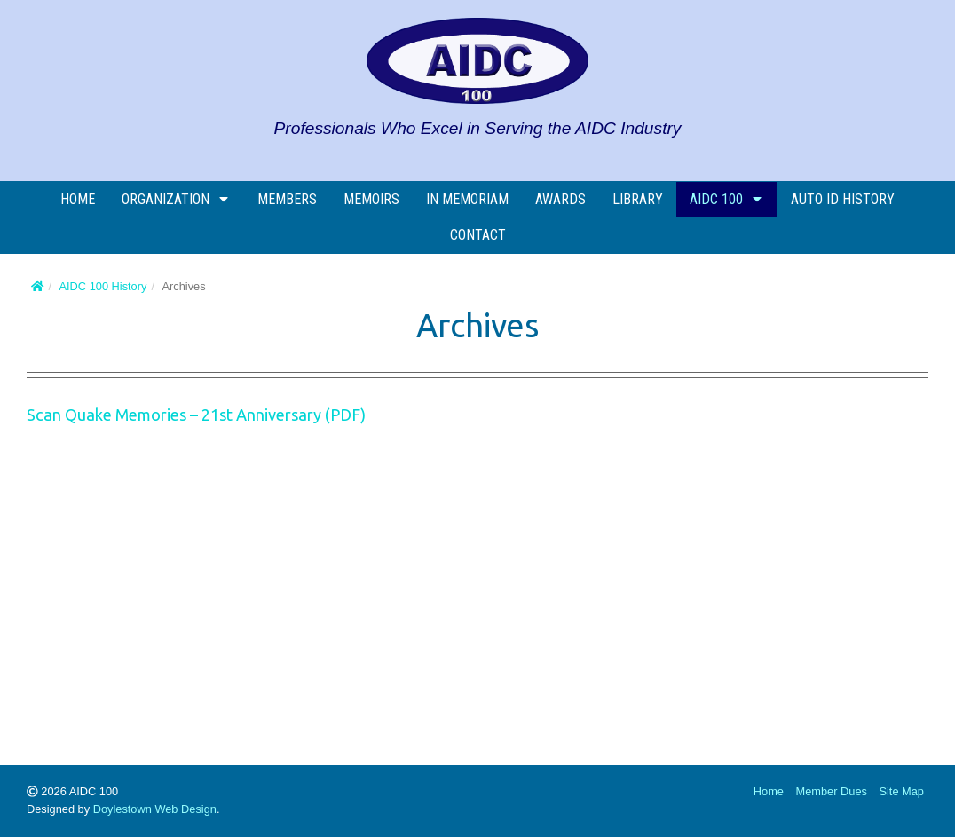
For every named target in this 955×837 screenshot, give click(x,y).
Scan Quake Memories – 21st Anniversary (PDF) (196, 414)
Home (77, 199)
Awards (560, 199)
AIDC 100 (727, 199)
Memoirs (371, 199)
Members (287, 199)
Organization (176, 199)
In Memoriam (467, 199)
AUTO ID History (843, 199)
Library (637, 199)
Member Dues (831, 791)
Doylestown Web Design (155, 809)
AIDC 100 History (103, 286)
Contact (478, 234)
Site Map (901, 791)
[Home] (37, 286)
